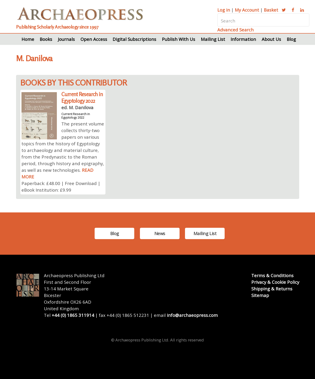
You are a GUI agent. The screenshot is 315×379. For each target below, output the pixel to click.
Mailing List (213, 39)
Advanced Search (235, 30)
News (159, 233)
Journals (66, 39)
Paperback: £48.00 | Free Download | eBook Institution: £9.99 (60, 186)
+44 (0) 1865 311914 (73, 315)
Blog (291, 39)
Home (27, 39)
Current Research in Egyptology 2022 (82, 97)
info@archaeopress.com (192, 315)
